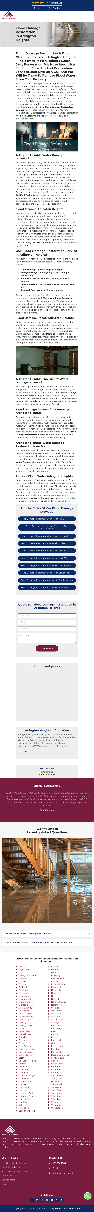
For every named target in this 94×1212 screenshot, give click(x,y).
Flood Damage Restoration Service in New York (44, 536)
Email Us (57, 1168)
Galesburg (24, 1070)
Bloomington (25, 996)
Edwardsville (25, 1055)
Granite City (25, 1081)
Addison (23, 966)
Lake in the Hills (27, 1111)
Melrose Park (57, 978)
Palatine (55, 1025)
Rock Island (57, 1046)
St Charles (56, 1070)
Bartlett (23, 981)
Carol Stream (25, 1014)
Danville (23, 1037)
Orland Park (57, 1019)
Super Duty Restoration (67, 1208)
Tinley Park (56, 1078)
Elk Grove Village (27, 1061)
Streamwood (57, 1075)
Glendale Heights (27, 1075)
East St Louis (25, 1052)
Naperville (56, 990)
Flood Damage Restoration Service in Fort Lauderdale (47, 527)
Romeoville (56, 1052)
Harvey (22, 1090)
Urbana (55, 1081)
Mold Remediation (11, 1167)
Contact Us (7, 1175)
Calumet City (25, 1008)
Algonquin (24, 969)
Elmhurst (23, 1064)
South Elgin (57, 1064)
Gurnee (22, 1084)
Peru (53, 1037)
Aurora (22, 978)
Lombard (55, 972)
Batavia (22, 984)
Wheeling (56, 1099)
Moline (54, 981)
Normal (55, 999)
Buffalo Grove (26, 1002)
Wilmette (56, 1102)
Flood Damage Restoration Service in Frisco (42, 551)
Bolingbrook (25, 999)
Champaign (25, 1019)
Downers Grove (26, 1049)
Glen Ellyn (24, 1072)
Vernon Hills (57, 1084)
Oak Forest (56, 1011)
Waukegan (56, 1087)
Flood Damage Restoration (15, 1171)
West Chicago (58, 1090)
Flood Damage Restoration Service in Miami (42, 519)
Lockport (55, 969)
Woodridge (57, 1105)
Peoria (54, 1034)
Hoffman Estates (27, 1096)
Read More (23, 751)
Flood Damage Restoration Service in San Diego (44, 573)
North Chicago (58, 1002)
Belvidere (23, 990)
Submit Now (47, 648)
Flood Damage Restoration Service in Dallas (42, 543)
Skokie (54, 1061)
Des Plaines (25, 1046)
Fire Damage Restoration (14, 1163)
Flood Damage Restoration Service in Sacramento (45, 587)
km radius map (47, 693)
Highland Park (26, 1093)
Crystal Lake (25, 1034)
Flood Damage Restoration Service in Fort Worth (45, 558)
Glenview (23, 1078)
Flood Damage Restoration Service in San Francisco (46, 580)
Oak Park (55, 1017)
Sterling (55, 1072)
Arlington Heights (28, 975)
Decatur (23, 1040)
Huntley (23, 1102)
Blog (4, 1184)
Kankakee (24, 1108)
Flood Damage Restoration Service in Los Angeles (45, 565)
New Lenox (56, 993)
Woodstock (57, 1108)
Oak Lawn (56, 1014)
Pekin (54, 1031)
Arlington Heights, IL (63, 1173)
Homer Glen (25, 1099)
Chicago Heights (27, 1025)
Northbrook (57, 1005)
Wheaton (55, 1096)
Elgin (21, 1058)
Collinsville (24, 1031)
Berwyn (23, 993)
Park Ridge (56, 1028)
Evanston (23, 1067)
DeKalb (22, 1043)
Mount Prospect (59, 984)
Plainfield (56, 1040)
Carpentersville (26, 1017)
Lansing (55, 966)
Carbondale (25, 1011)
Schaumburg (57, 1058)
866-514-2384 (49, 8)
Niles (53, 996)
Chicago (23, 1022)
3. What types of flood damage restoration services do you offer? (39, 942)
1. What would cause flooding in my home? (27, 934)
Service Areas (8, 1180)
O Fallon (55, 1008)
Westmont (56, 1093)
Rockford (55, 1049)
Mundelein (56, 987)
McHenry (55, 975)
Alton (21, 972)
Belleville (23, 987)
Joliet (21, 1105)
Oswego (55, 1022)
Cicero (22, 1028)
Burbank (23, 1005)
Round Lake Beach (60, 1055)
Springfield (56, 1067)
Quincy (54, 1043)
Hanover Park (26, 1087)
